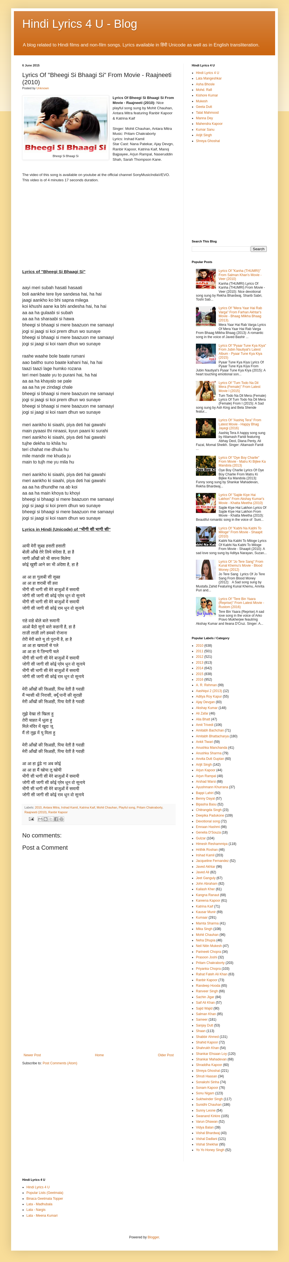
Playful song (127, 807)
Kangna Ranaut (207, 895)
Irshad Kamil (69, 807)
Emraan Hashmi (208, 827)
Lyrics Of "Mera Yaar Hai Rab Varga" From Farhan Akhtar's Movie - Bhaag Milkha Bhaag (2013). (240, 314)
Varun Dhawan (207, 1122)
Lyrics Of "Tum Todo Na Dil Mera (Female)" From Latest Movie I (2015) (239, 387)
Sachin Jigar (205, 997)
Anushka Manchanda (211, 748)
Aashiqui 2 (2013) (209, 691)
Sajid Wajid (204, 1008)
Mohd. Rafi (204, 90)
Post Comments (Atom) (60, 1063)
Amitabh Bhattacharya (212, 736)
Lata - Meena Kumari (42, 1216)
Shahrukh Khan (207, 1048)
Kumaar (202, 917)
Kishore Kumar (207, 95)
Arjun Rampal (206, 776)
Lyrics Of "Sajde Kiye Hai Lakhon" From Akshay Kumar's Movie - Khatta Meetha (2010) (241, 499)
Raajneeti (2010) (35, 812)
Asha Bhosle (205, 84)
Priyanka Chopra (208, 969)
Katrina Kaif (87, 807)
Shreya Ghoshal (208, 141)
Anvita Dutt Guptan (210, 759)
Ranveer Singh (207, 991)
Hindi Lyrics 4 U (207, 73)
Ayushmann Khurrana (212, 787)
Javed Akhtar (205, 867)
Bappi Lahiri (204, 793)
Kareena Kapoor (208, 901)
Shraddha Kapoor (209, 1065)
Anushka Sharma (208, 753)
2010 (38, 807)
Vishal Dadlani (206, 1139)
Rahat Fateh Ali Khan (211, 974)
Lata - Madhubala (39, 1204)
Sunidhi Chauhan (208, 1105)
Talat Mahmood (207, 113)
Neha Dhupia (205, 940)
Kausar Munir (206, 912)
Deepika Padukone (210, 815)
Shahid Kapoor (207, 1042)
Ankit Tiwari (204, 742)
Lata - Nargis (36, 1210)
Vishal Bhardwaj (208, 1133)
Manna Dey (204, 118)
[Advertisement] (98, 1011)
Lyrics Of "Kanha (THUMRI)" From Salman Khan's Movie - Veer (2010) (240, 275)
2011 (199, 651)
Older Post (166, 1055)
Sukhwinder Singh (209, 1099)
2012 (199, 657)
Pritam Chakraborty (149, 807)
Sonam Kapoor (207, 1088)
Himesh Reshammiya (212, 844)
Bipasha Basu (206, 804)
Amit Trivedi (204, 725)
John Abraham (206, 884)
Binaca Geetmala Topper (44, 1199)
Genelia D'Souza (208, 832)
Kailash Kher (205, 889)
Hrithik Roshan (207, 850)
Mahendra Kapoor (209, 124)
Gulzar (201, 838)
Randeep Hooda (208, 986)
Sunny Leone (206, 1110)
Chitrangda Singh (209, 810)
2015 (199, 674)
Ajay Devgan (205, 702)
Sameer (202, 1019)
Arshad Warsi (206, 782)
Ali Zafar (202, 713)
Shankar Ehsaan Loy (211, 1054)
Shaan (201, 1031)
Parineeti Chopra (208, 952)
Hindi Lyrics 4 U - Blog (79, 23)
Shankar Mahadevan (211, 1059)
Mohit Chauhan (107, 807)
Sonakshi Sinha (207, 1082)
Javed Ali (202, 872)
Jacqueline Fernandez (212, 861)
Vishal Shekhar (207, 1144)
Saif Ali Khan (205, 1003)
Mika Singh (204, 929)
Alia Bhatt (203, 719)
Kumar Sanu (205, 130)
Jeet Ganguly (206, 878)
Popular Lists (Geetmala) (44, 1193)
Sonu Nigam (205, 1093)
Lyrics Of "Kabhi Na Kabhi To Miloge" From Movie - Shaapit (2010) (241, 532)
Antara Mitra (51, 807)
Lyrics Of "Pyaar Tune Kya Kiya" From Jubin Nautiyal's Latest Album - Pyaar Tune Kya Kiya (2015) (242, 351)
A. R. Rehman (206, 685)
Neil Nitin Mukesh (209, 946)
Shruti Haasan (206, 1076)
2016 (199, 679)
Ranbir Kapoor (58, 812)
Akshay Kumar (207, 708)
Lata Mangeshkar (209, 78)
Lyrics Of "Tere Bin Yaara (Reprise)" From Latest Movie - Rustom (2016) (241, 603)
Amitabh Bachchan (210, 730)
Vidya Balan (205, 1127)
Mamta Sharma (207, 923)
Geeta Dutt (204, 107)
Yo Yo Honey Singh (210, 1150)
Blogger (153, 1237)
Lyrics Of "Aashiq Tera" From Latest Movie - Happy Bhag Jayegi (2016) (240, 424)
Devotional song (208, 821)
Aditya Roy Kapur (209, 696)
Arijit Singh (204, 135)
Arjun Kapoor (205, 770)
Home (99, 1055)
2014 (199, 668)
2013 (199, 663)
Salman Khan (206, 1014)
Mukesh (202, 101)
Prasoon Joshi (206, 957)
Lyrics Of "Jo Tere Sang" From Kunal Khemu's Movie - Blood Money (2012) (241, 566)
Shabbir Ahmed (207, 1037)
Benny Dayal (205, 798)
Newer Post (32, 1055)
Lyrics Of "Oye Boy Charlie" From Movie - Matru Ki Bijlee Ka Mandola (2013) (242, 462)
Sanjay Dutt (204, 1025)
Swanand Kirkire (208, 1116)
